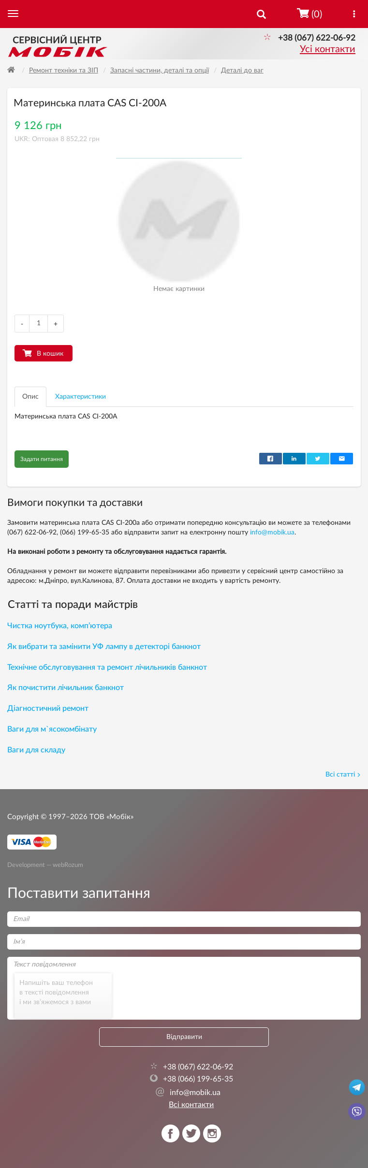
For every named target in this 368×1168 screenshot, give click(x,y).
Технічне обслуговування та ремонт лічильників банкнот (107, 667)
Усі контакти (327, 49)
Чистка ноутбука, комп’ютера (59, 626)
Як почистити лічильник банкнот (65, 688)
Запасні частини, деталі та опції (159, 70)
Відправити (184, 1037)
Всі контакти (191, 1105)
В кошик (50, 353)
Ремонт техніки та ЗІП (63, 70)
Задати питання (41, 459)
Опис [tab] (30, 396)
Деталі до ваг (242, 70)
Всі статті (343, 774)
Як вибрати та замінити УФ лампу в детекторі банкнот (104, 646)
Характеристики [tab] (80, 396)
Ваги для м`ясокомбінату (52, 729)
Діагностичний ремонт (47, 708)
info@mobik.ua (272, 532)
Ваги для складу (36, 750)
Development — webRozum (45, 864)
